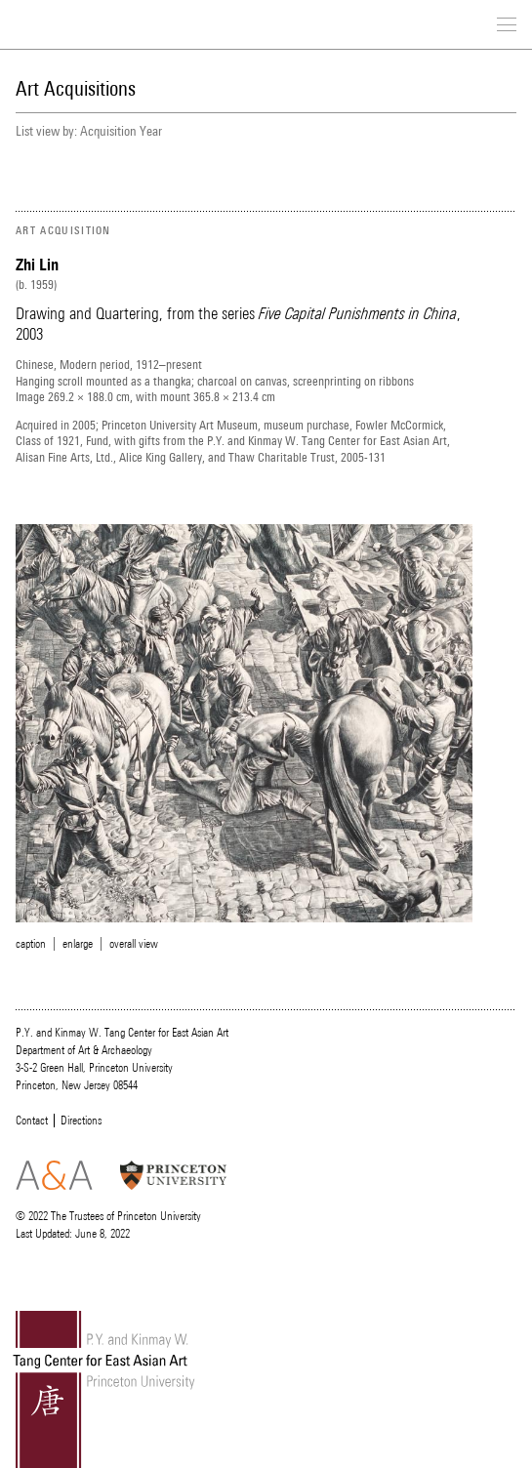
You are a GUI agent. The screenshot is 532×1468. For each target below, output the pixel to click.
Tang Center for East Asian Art (94, 26)
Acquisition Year (121, 131)
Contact (32, 1120)
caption (31, 944)
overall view (133, 944)
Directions (81, 1120)
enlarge (77, 944)
